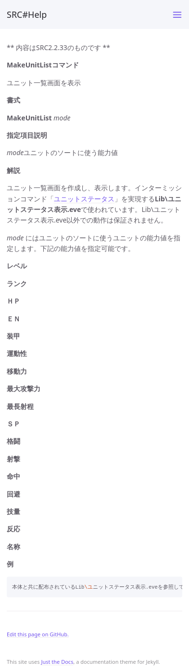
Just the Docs (57, 661)
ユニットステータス (84, 198)
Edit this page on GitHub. (38, 634)
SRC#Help (27, 14)
